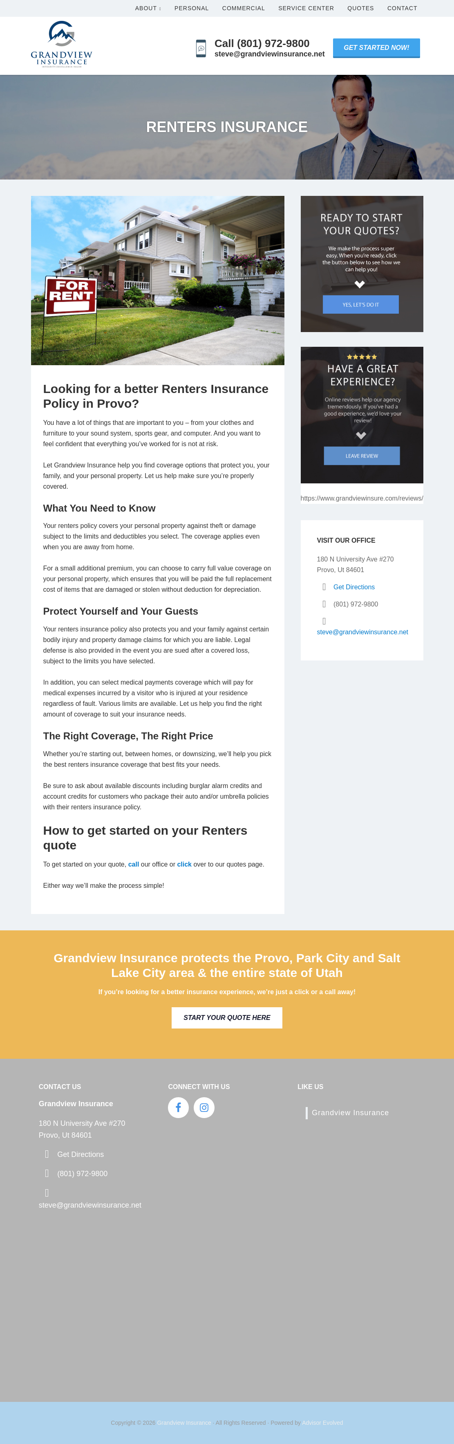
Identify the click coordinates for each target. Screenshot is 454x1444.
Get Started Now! (376, 47)
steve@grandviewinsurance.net (362, 632)
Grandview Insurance (350, 1113)
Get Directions (354, 587)
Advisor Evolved (322, 1422)
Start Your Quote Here (226, 1017)
